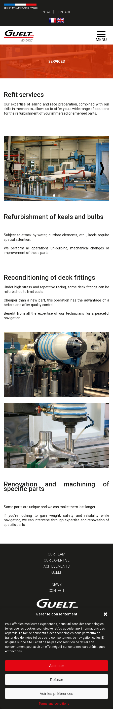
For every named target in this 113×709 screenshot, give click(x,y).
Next (102, 168)
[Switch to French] (52, 20)
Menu (101, 36)
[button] (105, 614)
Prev (11, 168)
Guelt (56, 572)
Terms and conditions (54, 703)
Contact (63, 12)
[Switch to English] (60, 20)
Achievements (57, 566)
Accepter (56, 665)
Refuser (56, 679)
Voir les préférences (56, 693)
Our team (56, 554)
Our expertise (56, 560)
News (47, 12)
